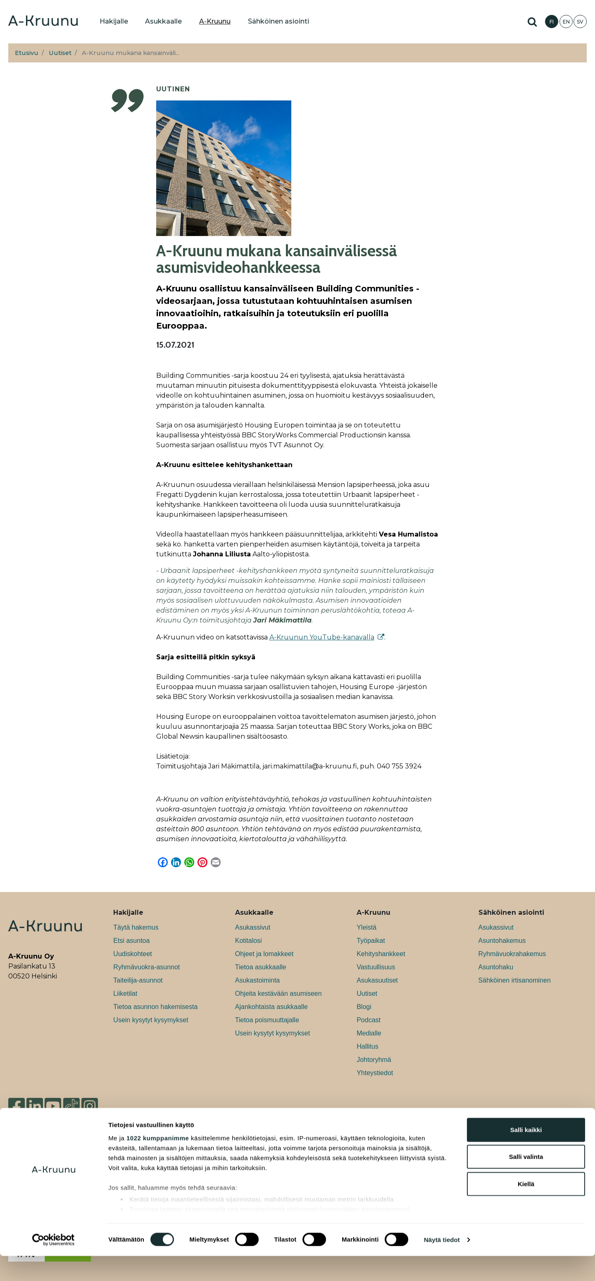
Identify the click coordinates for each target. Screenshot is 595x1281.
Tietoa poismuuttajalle (267, 1019)
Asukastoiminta (257, 980)
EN (566, 22)
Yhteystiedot (375, 1072)
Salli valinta (526, 1181)
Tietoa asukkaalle (260, 967)
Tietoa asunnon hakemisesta (155, 1006)
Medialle (369, 1033)
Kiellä (526, 1208)
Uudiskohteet (132, 953)
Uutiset (60, 53)
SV (580, 22)
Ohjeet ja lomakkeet (264, 953)
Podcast (369, 1019)
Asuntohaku (496, 967)
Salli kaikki (526, 1154)
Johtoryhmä (374, 1059)
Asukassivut (252, 927)
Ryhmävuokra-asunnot (146, 967)
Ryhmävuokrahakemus (512, 953)
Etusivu (26, 53)
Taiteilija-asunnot (137, 980)
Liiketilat (125, 993)
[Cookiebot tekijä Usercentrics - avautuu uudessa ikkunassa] (53, 1265)
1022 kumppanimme (157, 1162)
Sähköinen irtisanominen (514, 980)
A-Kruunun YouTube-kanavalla (321, 637)
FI (552, 22)
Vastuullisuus (376, 967)
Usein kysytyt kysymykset (150, 1019)
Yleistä (366, 927)
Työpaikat (371, 940)
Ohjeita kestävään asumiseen (278, 993)
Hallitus (367, 1046)
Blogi (364, 1006)
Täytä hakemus (135, 927)
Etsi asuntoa (131, 940)
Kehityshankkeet (381, 953)
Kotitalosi (248, 940)
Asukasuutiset (377, 980)
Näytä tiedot (442, 1264)
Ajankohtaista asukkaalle (271, 1006)
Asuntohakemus (502, 940)
